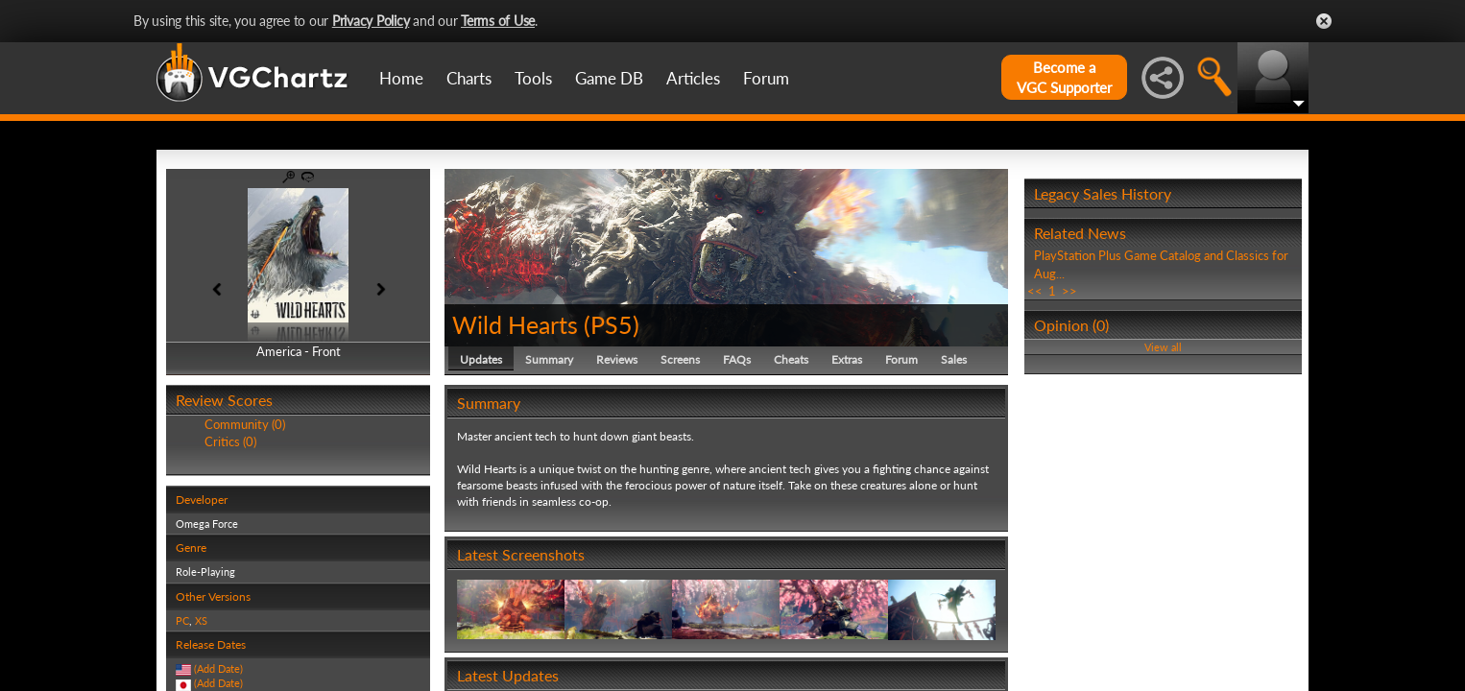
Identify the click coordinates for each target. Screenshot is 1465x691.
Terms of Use (498, 20)
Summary (549, 359)
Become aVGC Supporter (1064, 77)
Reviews (616, 359)
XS (201, 620)
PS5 (611, 324)
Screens (680, 359)
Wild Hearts (515, 324)
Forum (766, 78)
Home (401, 78)
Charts (469, 78)
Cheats (791, 359)
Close (1324, 21)
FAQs (737, 359)
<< (1034, 290)
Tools (533, 78)
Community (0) (244, 424)
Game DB (609, 78)
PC (182, 620)
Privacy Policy (371, 20)
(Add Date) (218, 668)
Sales (954, 359)
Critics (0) (230, 441)
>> (1069, 290)
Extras (846, 359)
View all (1163, 347)
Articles (693, 78)
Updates (481, 359)
